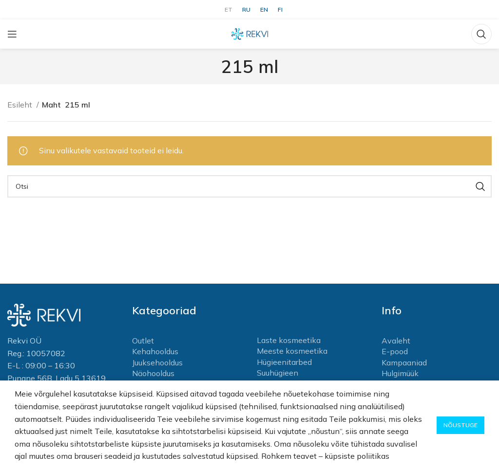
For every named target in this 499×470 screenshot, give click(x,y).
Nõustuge (460, 425)
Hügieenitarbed (284, 362)
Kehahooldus (155, 351)
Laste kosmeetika (289, 340)
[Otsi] (481, 34)
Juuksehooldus (157, 362)
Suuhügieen (277, 373)
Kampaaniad (404, 362)
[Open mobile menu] (12, 34)
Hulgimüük (400, 373)
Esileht (20, 104)
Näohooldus (153, 373)
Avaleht (396, 340)
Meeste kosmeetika (292, 351)
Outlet (143, 340)
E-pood (395, 351)
